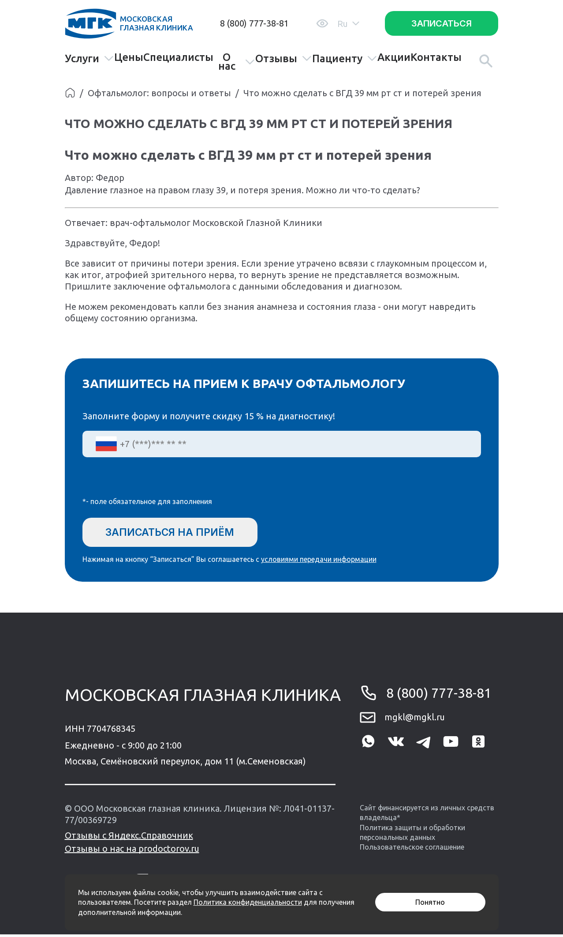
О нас (236, 62)
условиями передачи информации (319, 562)
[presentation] (149, 483)
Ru (348, 24)
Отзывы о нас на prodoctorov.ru (132, 851)
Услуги (89, 58)
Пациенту (344, 58)
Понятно (430, 902)
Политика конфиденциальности (248, 902)
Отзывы (283, 58)
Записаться (441, 23)
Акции (393, 57)
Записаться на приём (176, 532)
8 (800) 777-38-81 (254, 23)
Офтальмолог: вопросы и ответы (159, 93)
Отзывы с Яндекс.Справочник (129, 838)
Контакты (436, 57)
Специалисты (178, 57)
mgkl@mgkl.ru (414, 720)
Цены (128, 57)
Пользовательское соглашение (412, 850)
